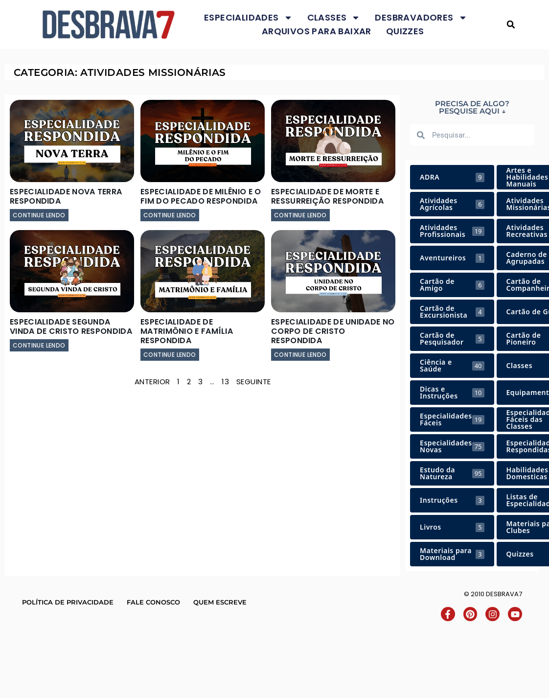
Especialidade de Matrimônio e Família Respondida (186, 331)
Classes (334, 17)
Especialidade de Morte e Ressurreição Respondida (327, 196)
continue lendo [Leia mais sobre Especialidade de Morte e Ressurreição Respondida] (300, 215)
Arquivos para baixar (316, 31)
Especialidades (248, 17)
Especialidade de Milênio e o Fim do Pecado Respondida (200, 196)
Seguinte (253, 381)
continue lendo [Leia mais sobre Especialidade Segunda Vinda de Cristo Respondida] (39, 345)
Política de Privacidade (68, 602)
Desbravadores (421, 17)
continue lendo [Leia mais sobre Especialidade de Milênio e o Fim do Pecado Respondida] (169, 215)
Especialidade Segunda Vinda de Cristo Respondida (71, 326)
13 (225, 381)
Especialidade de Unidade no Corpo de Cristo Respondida (332, 331)
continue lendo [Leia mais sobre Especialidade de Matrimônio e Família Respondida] (169, 354)
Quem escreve (220, 602)
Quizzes (405, 31)
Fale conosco (153, 602)
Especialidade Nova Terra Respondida (66, 196)
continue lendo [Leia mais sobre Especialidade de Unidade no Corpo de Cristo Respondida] (300, 354)
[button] (511, 25)
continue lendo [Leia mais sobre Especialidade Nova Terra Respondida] (39, 215)
